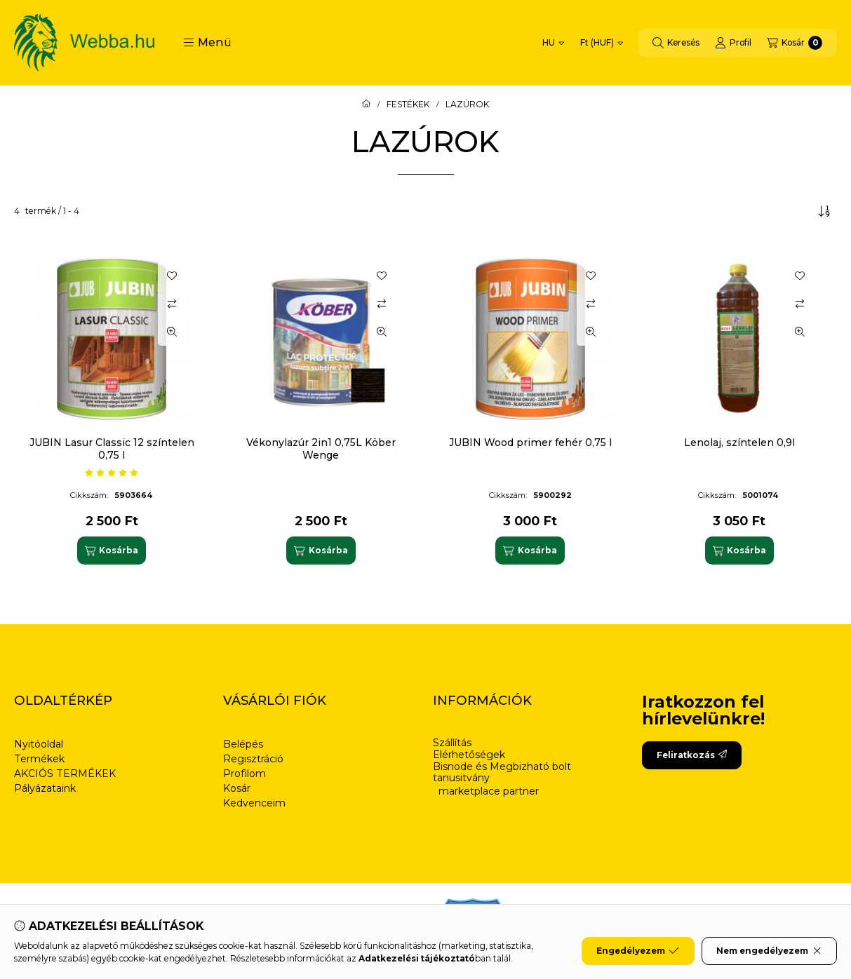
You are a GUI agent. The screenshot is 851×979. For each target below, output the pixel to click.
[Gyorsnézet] (172, 332)
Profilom (244, 773)
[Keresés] (676, 43)
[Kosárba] (111, 550)
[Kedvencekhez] (172, 276)
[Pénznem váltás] (601, 43)
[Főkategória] (366, 104)
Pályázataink (45, 788)
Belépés (243, 744)
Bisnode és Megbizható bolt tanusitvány (502, 773)
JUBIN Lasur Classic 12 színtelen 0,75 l (111, 448)
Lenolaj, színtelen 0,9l (739, 442)
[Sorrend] (824, 211)
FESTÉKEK (408, 104)
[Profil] (733, 43)
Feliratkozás (692, 755)
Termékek (39, 758)
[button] (207, 43)
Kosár (236, 788)
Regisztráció (253, 758)
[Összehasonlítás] (172, 304)
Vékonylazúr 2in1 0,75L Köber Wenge (321, 448)
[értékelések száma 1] (111, 472)
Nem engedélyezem (769, 951)
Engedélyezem (637, 951)
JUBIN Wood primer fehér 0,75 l (530, 442)
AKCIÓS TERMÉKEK (65, 773)
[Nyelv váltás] (553, 43)
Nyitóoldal (38, 744)
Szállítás (452, 743)
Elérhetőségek (469, 755)
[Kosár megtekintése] (794, 43)
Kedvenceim (254, 803)
